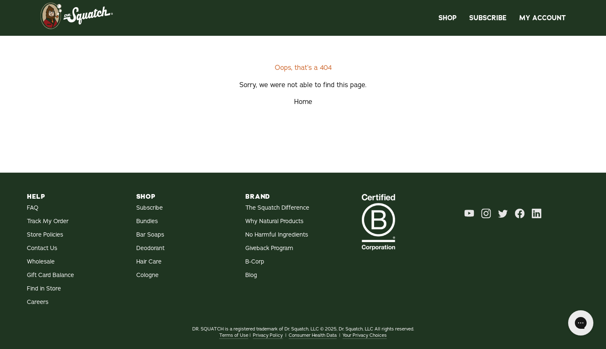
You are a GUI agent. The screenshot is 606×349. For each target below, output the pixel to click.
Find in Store (44, 289)
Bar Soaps (150, 235)
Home (303, 102)
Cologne (147, 275)
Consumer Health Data (313, 335)
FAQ (32, 208)
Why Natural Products (274, 221)
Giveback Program (269, 248)
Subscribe (488, 17)
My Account (542, 17)
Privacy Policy (268, 335)
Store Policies (45, 235)
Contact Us (42, 248)
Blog (251, 275)
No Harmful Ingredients (276, 235)
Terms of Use (233, 335)
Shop (448, 17)
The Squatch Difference (277, 208)
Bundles (147, 221)
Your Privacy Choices (365, 335)
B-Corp (254, 262)
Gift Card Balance (50, 275)
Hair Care (149, 262)
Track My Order (48, 221)
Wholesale (41, 262)
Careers (37, 302)
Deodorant (150, 248)
